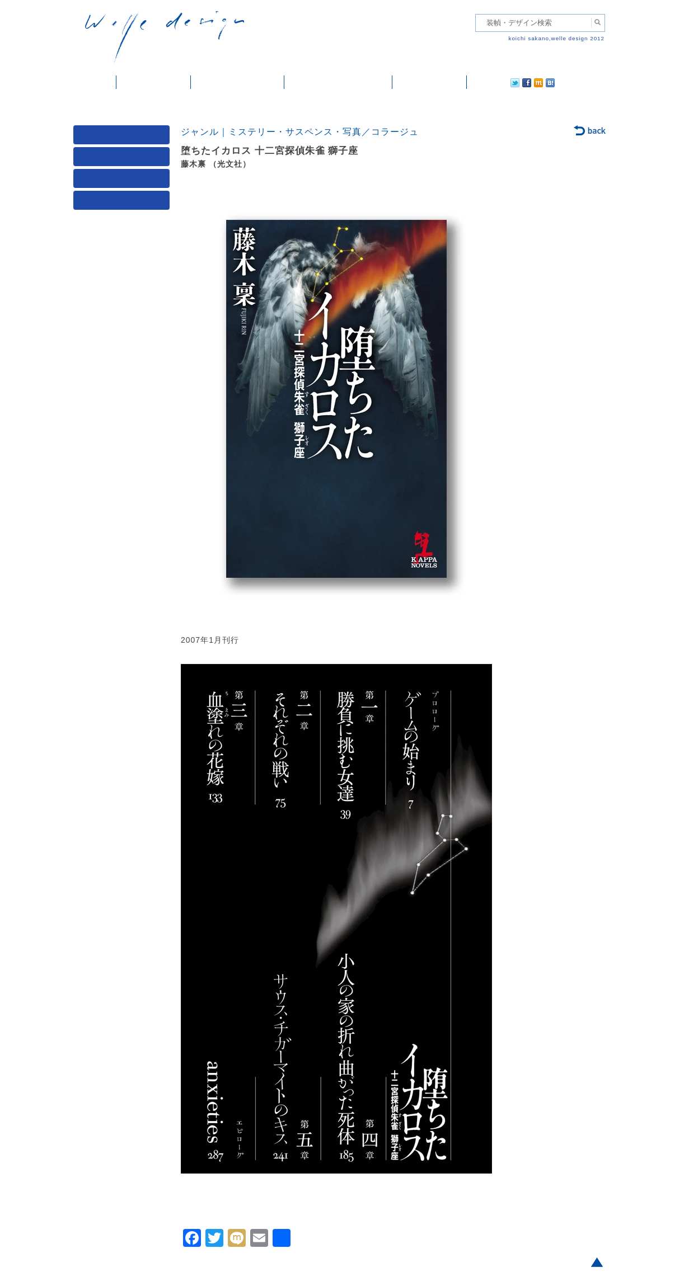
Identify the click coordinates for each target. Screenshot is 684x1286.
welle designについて (338, 82)
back (590, 131)
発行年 (124, 203)
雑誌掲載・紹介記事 (237, 82)
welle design (165, 37)
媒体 (124, 137)
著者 (124, 181)
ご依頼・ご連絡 (429, 82)
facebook (495, 82)
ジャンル (124, 159)
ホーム (94, 82)
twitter (479, 82)
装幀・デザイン (153, 82)
